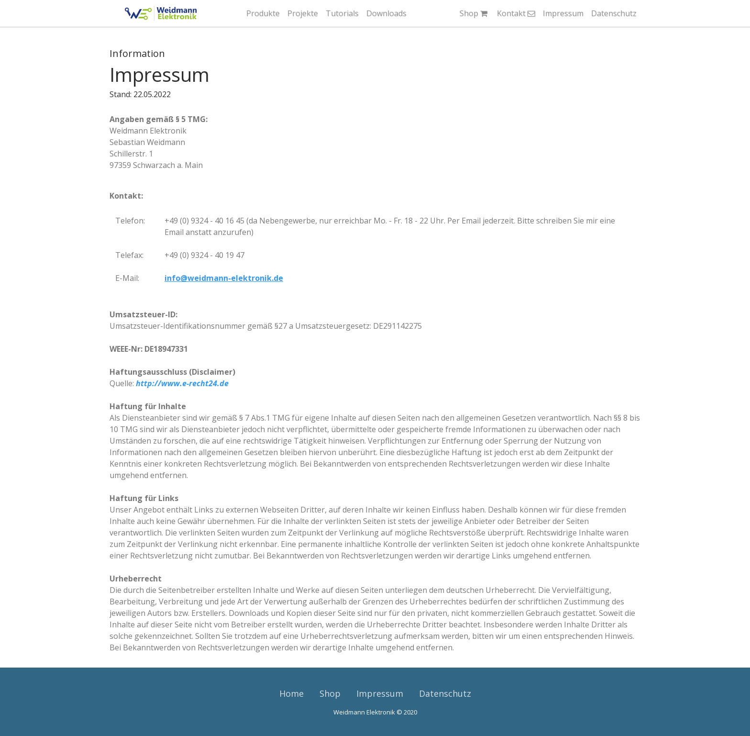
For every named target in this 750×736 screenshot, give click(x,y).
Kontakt (516, 13)
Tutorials (342, 13)
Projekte (302, 13)
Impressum (563, 13)
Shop (474, 13)
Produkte (263, 13)
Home (291, 693)
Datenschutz (614, 13)
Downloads (386, 13)
